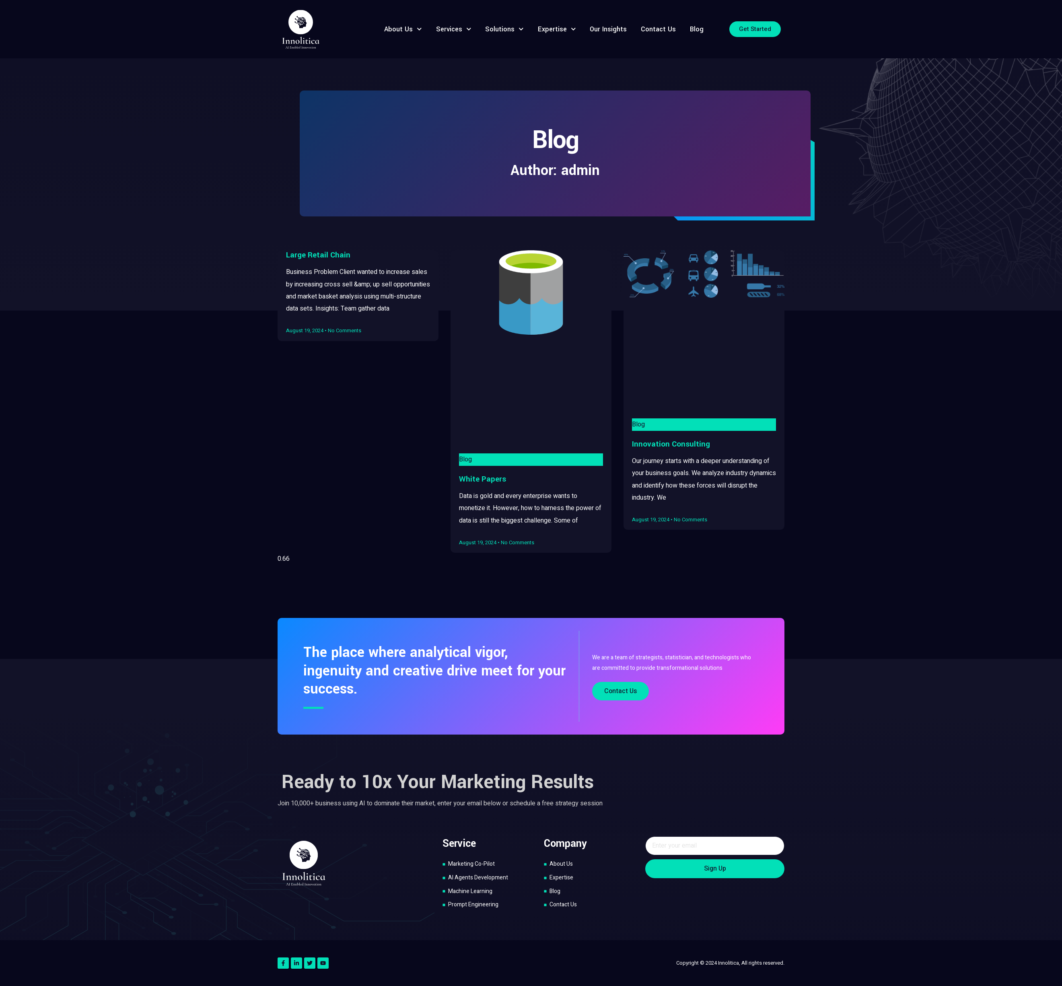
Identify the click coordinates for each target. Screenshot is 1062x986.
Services (453, 29)
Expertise (557, 29)
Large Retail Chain (318, 255)
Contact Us (658, 29)
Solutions (504, 29)
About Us (403, 29)
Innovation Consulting (671, 444)
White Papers (482, 479)
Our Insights (608, 29)
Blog (697, 29)
